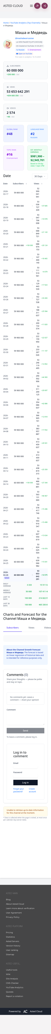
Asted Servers (12, 960)
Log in (25, 801)
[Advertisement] (25, 868)
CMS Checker (12, 1002)
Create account (32, 809)
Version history (13, 965)
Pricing (9, 951)
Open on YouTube (24, 53)
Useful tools (11, 989)
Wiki (8, 993)
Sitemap (10, 973)
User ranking (12, 969)
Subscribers (13, 627)
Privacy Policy (12, 936)
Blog (8, 918)
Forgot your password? (18, 809)
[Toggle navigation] (31, 6)
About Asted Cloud (15, 923)
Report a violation (14, 1015)
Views (31, 627)
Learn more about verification (20, 927)
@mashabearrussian (24, 38)
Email (15, 782)
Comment (11, 728)
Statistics (10, 956)
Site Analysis (12, 998)
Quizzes (9, 1011)
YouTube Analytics (14, 1006)
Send (25, 749)
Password (17, 791)
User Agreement (14, 932)
